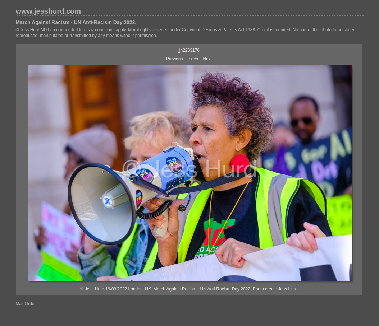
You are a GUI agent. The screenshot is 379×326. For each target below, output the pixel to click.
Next (207, 58)
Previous (174, 58)
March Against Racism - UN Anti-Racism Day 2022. (76, 22)
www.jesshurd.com (48, 11)
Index (193, 58)
